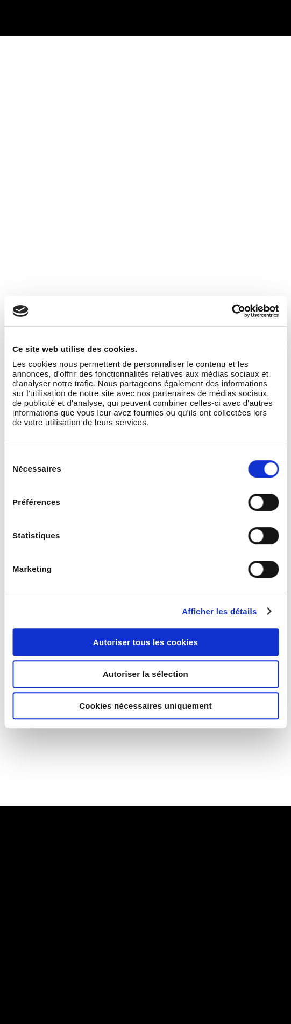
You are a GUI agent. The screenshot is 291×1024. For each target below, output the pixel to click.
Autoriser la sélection (145, 674)
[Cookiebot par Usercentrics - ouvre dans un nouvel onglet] (231, 311)
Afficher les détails (219, 611)
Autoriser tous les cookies (145, 642)
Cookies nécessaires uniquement (145, 705)
